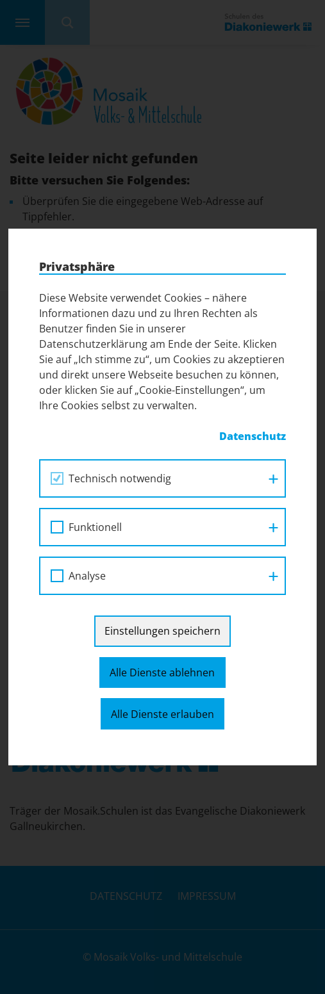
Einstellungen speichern (162, 631)
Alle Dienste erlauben (162, 714)
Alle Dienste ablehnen (162, 672)
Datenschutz (252, 436)
